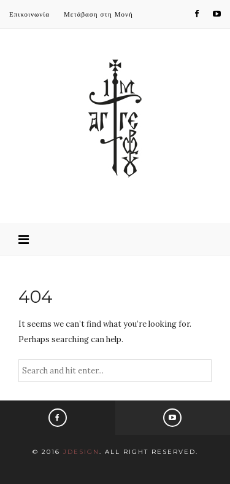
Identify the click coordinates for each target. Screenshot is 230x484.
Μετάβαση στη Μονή (98, 14)
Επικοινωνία (29, 14)
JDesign (81, 452)
